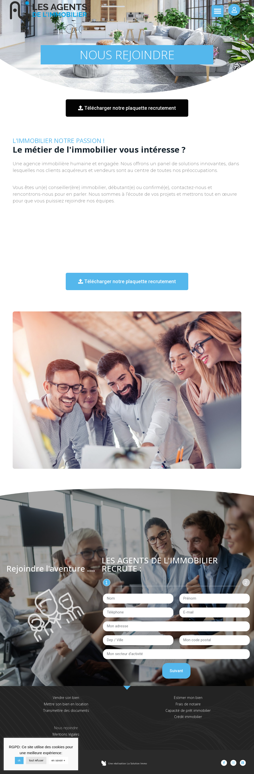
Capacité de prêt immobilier (188, 710)
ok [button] (19, 760)
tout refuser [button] (36, 760)
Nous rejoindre (66, 727)
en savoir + (58, 760)
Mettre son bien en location (66, 704)
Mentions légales (66, 734)
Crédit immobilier (188, 716)
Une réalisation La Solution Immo (127, 763)
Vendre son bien (66, 697)
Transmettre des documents (66, 710)
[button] (217, 11)
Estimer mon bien (188, 697)
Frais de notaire (188, 704)
